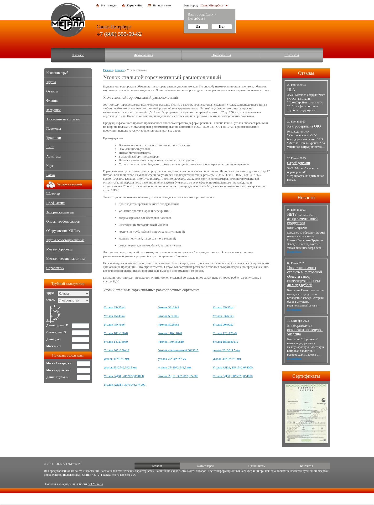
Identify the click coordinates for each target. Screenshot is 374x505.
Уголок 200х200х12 (116, 350)
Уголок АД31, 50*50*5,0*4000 (233, 376)
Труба (50, 293)
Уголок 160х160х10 (171, 341)
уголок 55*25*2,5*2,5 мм (120, 367)
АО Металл (95, 484)
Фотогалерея (143, 55)
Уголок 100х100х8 (116, 333)
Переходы (53, 128)
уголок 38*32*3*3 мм (227, 359)
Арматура (53, 156)
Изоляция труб (57, 73)
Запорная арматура (60, 212)
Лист (50, 147)
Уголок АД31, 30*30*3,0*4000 (178, 376)
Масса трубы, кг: (58, 370)
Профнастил (55, 203)
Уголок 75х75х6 (114, 324)
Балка (50, 175)
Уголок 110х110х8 (170, 333)
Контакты (292, 55)
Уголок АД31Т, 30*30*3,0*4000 (124, 384)
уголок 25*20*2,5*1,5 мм (174, 367)
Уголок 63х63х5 (223, 316)
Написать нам (162, 5)
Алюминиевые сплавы (63, 119)
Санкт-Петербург (212, 5)
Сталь (50, 299)
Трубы (51, 82)
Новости (306, 197)
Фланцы (52, 100)
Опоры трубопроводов (63, 221)
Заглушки (53, 110)
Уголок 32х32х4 (168, 307)
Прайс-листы (221, 55)
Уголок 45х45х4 (114, 316)
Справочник (55, 268)
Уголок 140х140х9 (116, 341)
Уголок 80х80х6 (168, 324)
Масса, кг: (53, 346)
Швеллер (53, 193)
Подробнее (294, 251)
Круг (49, 166)
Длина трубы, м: (57, 377)
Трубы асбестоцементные (65, 240)
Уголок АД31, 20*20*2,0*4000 (124, 376)
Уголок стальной (69, 184)
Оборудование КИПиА (63, 231)
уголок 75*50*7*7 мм (172, 359)
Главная (108, 70)
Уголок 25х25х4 (114, 307)
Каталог (78, 55)
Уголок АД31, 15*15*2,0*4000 (233, 367)
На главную (109, 5)
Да (198, 26)
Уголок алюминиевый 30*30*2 (178, 350)
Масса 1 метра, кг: (59, 363)
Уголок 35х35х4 (223, 307)
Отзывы (306, 73)
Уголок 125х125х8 (225, 333)
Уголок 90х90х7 (223, 324)
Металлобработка (59, 249)
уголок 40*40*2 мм (116, 359)
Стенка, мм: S (56, 332)
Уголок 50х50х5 (168, 316)
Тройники (53, 138)
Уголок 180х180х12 (225, 341)
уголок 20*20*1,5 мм (226, 350)
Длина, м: (53, 339)
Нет (222, 26)
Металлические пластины (65, 258)
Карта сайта (135, 5)
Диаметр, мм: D (57, 325)
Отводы (52, 91)
